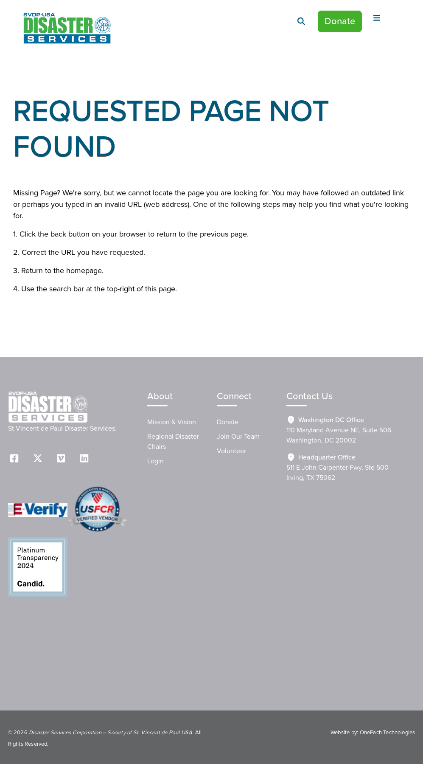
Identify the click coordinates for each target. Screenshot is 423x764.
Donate (340, 21)
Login (155, 461)
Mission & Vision (171, 422)
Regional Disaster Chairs (173, 441)
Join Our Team (238, 436)
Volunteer (231, 451)
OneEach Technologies (387, 732)
